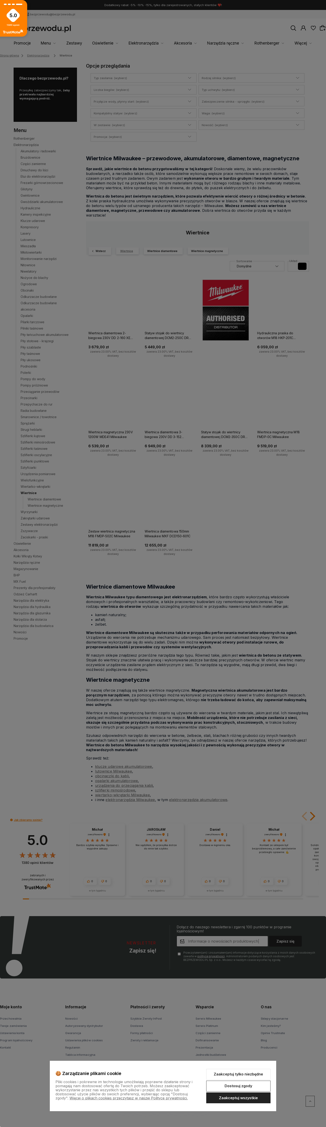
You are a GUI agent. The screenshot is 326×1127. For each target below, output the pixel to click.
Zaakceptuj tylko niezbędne (238, 1074)
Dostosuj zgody (238, 1086)
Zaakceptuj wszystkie (238, 1098)
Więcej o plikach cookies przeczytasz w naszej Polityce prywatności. (129, 1098)
